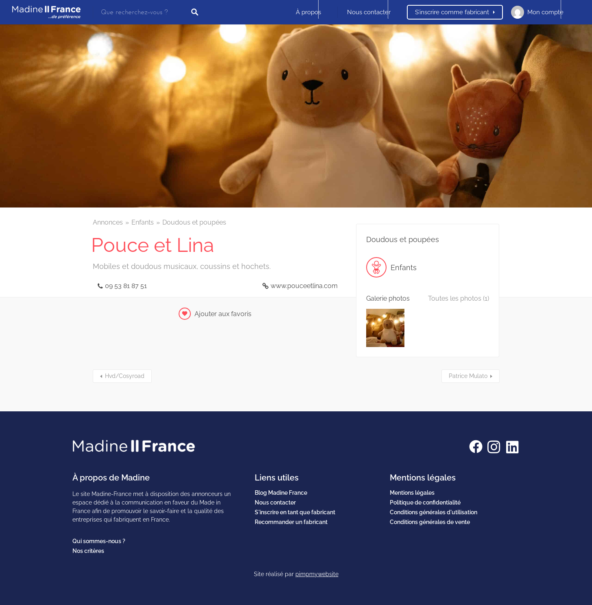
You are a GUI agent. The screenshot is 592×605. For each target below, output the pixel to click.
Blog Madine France (281, 492)
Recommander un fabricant (291, 522)
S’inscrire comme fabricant (452, 12)
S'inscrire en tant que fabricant (295, 512)
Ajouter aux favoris (222, 314)
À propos (308, 12)
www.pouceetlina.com (304, 286)
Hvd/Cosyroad (124, 376)
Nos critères (88, 551)
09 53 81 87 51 (126, 286)
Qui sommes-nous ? (98, 541)
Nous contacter (369, 12)
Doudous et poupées (194, 222)
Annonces (108, 222)
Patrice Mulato (468, 376)
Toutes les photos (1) (458, 298)
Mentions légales (412, 492)
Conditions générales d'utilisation (433, 512)
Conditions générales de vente (430, 522)
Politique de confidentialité (425, 502)
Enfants (142, 222)
